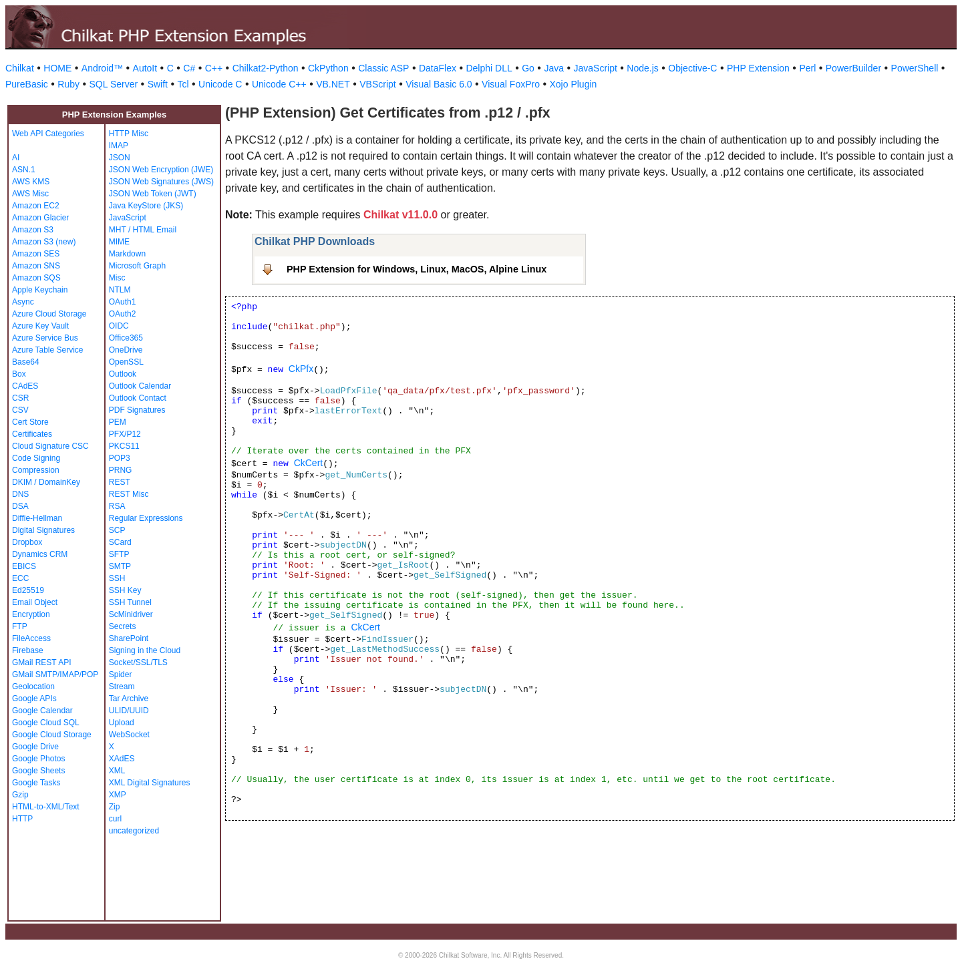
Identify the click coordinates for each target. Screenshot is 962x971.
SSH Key (125, 590)
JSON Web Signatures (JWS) (161, 181)
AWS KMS (30, 181)
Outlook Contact (137, 398)
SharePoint (128, 638)
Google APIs (34, 698)
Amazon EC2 (35, 205)
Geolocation (33, 686)
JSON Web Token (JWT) (152, 193)
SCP (117, 530)
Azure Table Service (48, 350)
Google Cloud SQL (45, 722)
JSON (119, 157)
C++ (213, 68)
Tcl (182, 84)
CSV (20, 410)
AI (15, 157)
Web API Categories (48, 133)
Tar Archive (128, 698)
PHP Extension (758, 68)
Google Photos (38, 758)
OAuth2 (122, 314)
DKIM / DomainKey (46, 482)
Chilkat (19, 68)
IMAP (118, 145)
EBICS (24, 566)
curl (115, 818)
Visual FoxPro (511, 84)
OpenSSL (126, 362)
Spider (120, 674)
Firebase (27, 650)
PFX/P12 (125, 434)
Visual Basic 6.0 (439, 84)
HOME (57, 68)
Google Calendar (42, 710)
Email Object (34, 602)
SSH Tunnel (130, 602)
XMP (117, 794)
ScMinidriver (131, 614)
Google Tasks (36, 782)
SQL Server (114, 84)
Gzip (20, 794)
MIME (119, 241)
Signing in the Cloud (144, 650)
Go (528, 68)
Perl (807, 68)
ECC (20, 578)
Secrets (122, 626)
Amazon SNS (36, 265)
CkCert (308, 462)
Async (23, 302)
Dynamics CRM (39, 554)
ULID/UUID (129, 710)
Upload (121, 722)
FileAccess (31, 638)
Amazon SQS (36, 277)
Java (554, 68)
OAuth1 (122, 302)
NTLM (120, 290)
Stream (122, 686)
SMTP (120, 566)
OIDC (119, 326)
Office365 (126, 338)
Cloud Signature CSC (50, 446)
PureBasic (26, 84)
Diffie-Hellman (37, 518)
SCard (120, 542)
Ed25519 (28, 590)
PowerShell (915, 68)
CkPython (328, 68)
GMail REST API (41, 662)
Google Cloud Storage (52, 734)
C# (189, 68)
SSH (117, 578)
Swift (158, 84)
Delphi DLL (489, 68)
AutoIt (145, 68)
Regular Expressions (146, 518)
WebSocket (129, 734)
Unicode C (220, 84)
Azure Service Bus (45, 338)
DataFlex (437, 68)
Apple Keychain (39, 290)
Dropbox (27, 542)
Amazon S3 (32, 229)
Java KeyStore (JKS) (146, 205)
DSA (20, 506)
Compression (35, 470)
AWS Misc (30, 193)
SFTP (119, 554)
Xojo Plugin (573, 84)
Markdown (127, 253)
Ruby (68, 84)
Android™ (102, 68)
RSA (117, 506)
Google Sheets (38, 770)
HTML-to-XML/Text (45, 806)
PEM (117, 422)
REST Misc (129, 494)
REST (119, 482)
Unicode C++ (279, 84)
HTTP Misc (128, 133)
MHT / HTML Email (142, 229)
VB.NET (333, 84)
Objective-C (692, 68)
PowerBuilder (853, 68)
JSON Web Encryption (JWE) (161, 169)
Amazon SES (35, 253)
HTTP (22, 818)
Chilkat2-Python (265, 68)
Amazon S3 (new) (43, 241)
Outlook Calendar (140, 386)
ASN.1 (23, 169)
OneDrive (126, 350)
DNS (20, 494)
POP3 (119, 458)
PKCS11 (124, 446)
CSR (20, 398)
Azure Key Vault (40, 326)
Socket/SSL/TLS (138, 662)
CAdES (25, 386)
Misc (117, 277)
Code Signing (36, 458)
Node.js (642, 68)
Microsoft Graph (137, 265)
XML (117, 770)
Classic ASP (383, 68)
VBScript (377, 84)
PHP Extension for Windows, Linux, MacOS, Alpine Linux (416, 269)
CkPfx (301, 368)
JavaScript (595, 68)
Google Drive (35, 746)
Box (19, 374)
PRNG (120, 470)
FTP (19, 626)
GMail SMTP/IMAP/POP (55, 674)
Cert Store (30, 422)
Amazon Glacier (40, 217)
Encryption (31, 614)
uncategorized (134, 830)
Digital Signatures (43, 530)
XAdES (122, 758)
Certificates (32, 434)
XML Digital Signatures (149, 782)
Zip (114, 806)
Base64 (25, 362)
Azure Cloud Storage (49, 314)
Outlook (122, 374)
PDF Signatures (137, 410)
